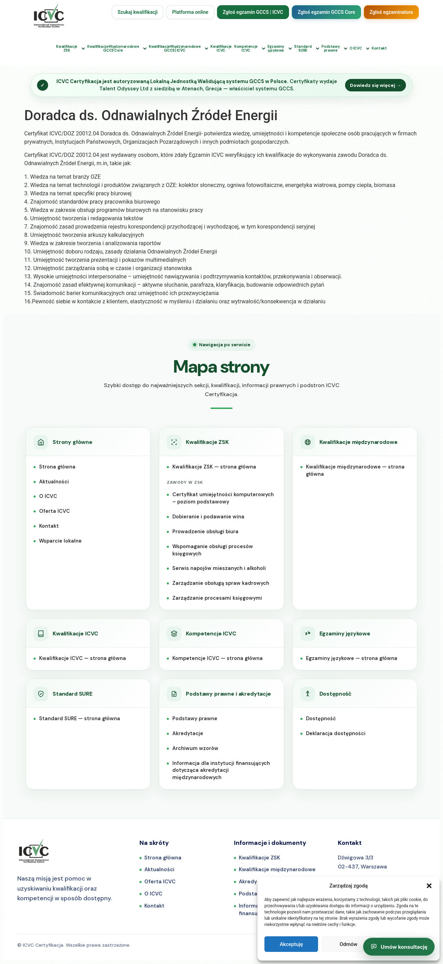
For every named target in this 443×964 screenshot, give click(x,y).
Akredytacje (187, 733)
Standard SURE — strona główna (79, 718)
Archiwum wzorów (195, 748)
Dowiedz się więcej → (375, 85)
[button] (429, 885)
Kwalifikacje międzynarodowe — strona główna (355, 470)
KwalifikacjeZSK (66, 48)
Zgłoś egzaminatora (391, 12)
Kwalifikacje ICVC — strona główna (82, 658)
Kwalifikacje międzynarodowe (277, 869)
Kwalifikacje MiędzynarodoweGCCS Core (113, 48)
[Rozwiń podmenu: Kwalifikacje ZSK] (83, 48)
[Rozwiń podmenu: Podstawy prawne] (345, 48)
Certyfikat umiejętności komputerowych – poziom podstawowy (223, 498)
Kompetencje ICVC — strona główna (217, 658)
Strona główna (57, 467)
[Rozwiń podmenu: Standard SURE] (317, 48)
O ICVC (356, 48)
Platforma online (190, 12)
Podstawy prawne (194, 718)
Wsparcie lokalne (60, 541)
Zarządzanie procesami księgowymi (217, 598)
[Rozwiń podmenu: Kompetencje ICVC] (263, 48)
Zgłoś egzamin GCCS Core (326, 12)
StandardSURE (302, 48)
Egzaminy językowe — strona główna (351, 658)
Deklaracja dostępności (335, 733)
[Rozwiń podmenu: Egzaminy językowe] (290, 48)
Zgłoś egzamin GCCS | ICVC (253, 12)
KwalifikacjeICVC (221, 48)
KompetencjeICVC (245, 48)
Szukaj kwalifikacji (138, 12)
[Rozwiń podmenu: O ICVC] (367, 48)
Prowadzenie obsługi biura (205, 531)
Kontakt (379, 48)
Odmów (349, 944)
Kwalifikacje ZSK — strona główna (214, 467)
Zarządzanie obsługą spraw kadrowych (220, 583)
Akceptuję (291, 944)
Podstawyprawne (331, 48)
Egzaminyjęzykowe (276, 48)
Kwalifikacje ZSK (259, 857)
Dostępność (321, 718)
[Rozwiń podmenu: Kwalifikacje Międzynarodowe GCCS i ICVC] (206, 48)
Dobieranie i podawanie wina (208, 517)
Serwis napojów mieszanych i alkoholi (219, 568)
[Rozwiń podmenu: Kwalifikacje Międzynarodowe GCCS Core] (144, 48)
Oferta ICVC (54, 511)
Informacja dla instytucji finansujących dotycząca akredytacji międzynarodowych (221, 770)
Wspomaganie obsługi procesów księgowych (212, 550)
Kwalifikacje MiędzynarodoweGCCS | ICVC (174, 48)
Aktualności (54, 482)
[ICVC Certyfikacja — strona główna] (34, 851)
